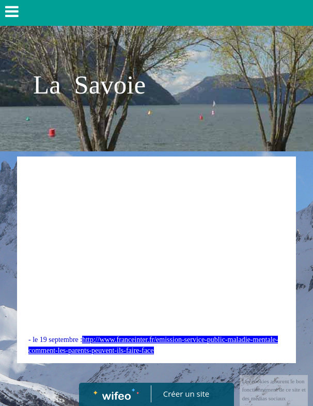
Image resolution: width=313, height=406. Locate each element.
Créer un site (186, 393)
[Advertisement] (156, 234)
